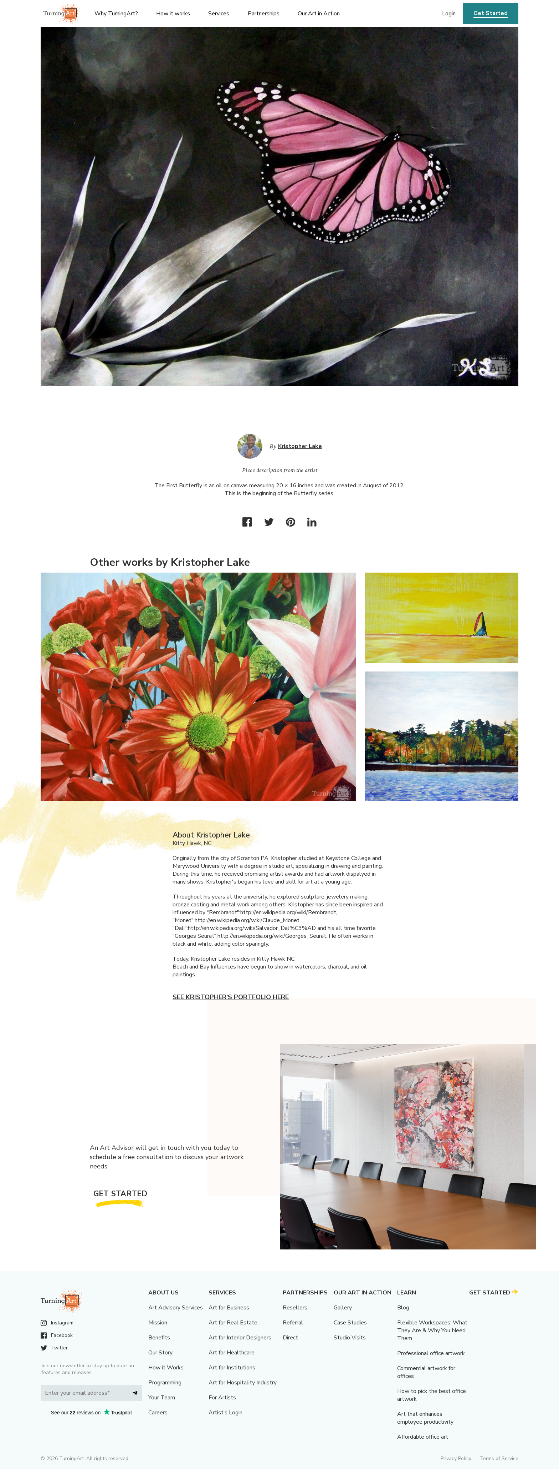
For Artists (222, 1398)
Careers (158, 1413)
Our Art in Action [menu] (319, 13)
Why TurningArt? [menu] (116, 13)
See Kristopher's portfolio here (231, 997)
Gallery (343, 1308)
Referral (293, 1323)
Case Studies (350, 1323)
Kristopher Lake (300, 446)
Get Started (490, 13)
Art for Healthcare (232, 1353)
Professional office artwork (431, 1353)
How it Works (166, 1368)
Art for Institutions (232, 1368)
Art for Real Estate (233, 1323)
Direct (290, 1338)
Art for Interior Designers (240, 1338)
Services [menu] (218, 13)
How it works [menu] (173, 13)
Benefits (159, 1338)
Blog (403, 1308)
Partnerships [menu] (264, 13)
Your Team (161, 1398)
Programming (164, 1383)
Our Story (160, 1353)
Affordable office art (422, 1437)
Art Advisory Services (175, 1308)
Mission (157, 1323)
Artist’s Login (225, 1413)
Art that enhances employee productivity (425, 1418)
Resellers (295, 1308)
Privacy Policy (456, 1458)
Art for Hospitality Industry (243, 1383)
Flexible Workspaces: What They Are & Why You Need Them (432, 1330)
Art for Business (229, 1308)
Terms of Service (499, 1458)
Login (449, 13)
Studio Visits (350, 1338)
